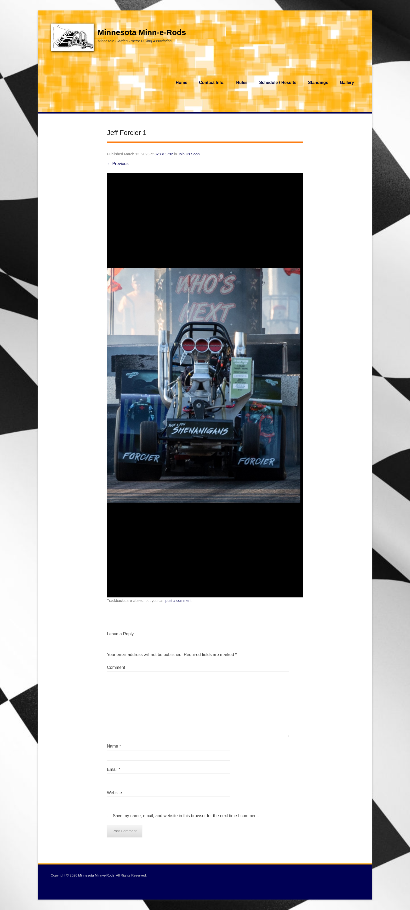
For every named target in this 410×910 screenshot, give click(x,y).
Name (114, 746)
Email (113, 769)
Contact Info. (212, 82)
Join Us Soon (189, 154)
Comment (116, 667)
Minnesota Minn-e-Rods (142, 32)
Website (114, 792)
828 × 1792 (164, 154)
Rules (242, 82)
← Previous (118, 163)
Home (181, 82)
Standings (318, 82)
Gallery (347, 82)
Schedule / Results (277, 82)
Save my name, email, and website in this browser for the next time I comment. (186, 815)
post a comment (179, 600)
